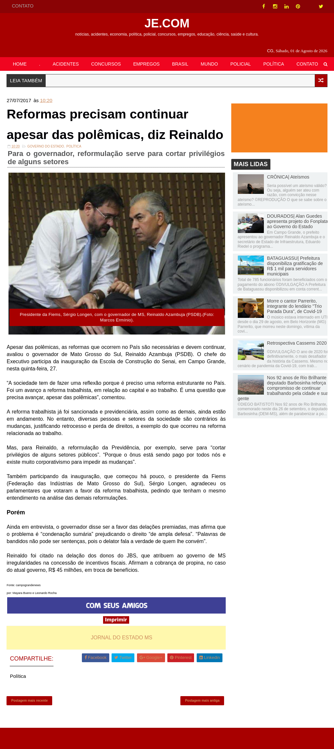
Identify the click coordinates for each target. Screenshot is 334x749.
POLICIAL (240, 64)
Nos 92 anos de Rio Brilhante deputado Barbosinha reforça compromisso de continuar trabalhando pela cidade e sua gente (283, 388)
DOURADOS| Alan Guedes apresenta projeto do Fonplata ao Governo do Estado (297, 221)
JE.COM (167, 23)
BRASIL (180, 64)
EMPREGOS (146, 64)
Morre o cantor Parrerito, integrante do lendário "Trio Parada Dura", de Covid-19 (294, 306)
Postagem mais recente (29, 721)
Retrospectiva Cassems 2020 (297, 343)
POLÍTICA (273, 64)
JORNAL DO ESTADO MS (121, 658)
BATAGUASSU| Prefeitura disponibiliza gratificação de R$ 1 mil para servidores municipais (295, 266)
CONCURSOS (106, 64)
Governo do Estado (45, 168)
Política (73, 168)
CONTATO (22, 5)
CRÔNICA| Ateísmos (288, 176)
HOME (19, 64)
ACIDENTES (66, 64)
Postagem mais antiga (201, 721)
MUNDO (209, 64)
